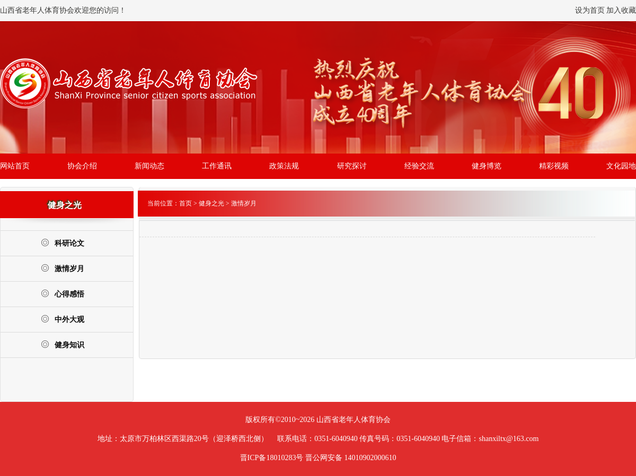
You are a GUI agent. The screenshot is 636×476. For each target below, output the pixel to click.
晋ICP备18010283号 (272, 458)
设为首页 (590, 10)
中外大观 (62, 319)
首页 (185, 203)
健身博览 (486, 166)
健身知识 (62, 344)
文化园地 (621, 166)
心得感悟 (62, 293)
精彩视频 (554, 166)
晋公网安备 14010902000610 (350, 458)
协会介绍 (82, 166)
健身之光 (211, 203)
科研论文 (62, 242)
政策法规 (284, 166)
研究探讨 (352, 166)
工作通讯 (217, 166)
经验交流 (419, 166)
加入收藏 (621, 10)
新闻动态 (149, 166)
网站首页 (15, 166)
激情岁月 (62, 268)
